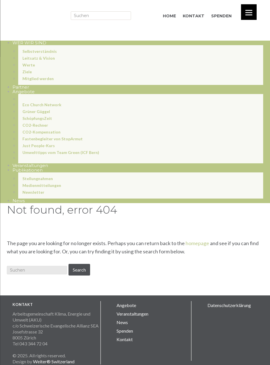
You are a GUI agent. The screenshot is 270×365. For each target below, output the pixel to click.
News (122, 322)
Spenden (125, 330)
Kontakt (125, 339)
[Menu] (249, 12)
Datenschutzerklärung (229, 305)
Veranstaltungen (132, 313)
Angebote (126, 305)
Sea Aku (64, 15)
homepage (197, 243)
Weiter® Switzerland (53, 361)
